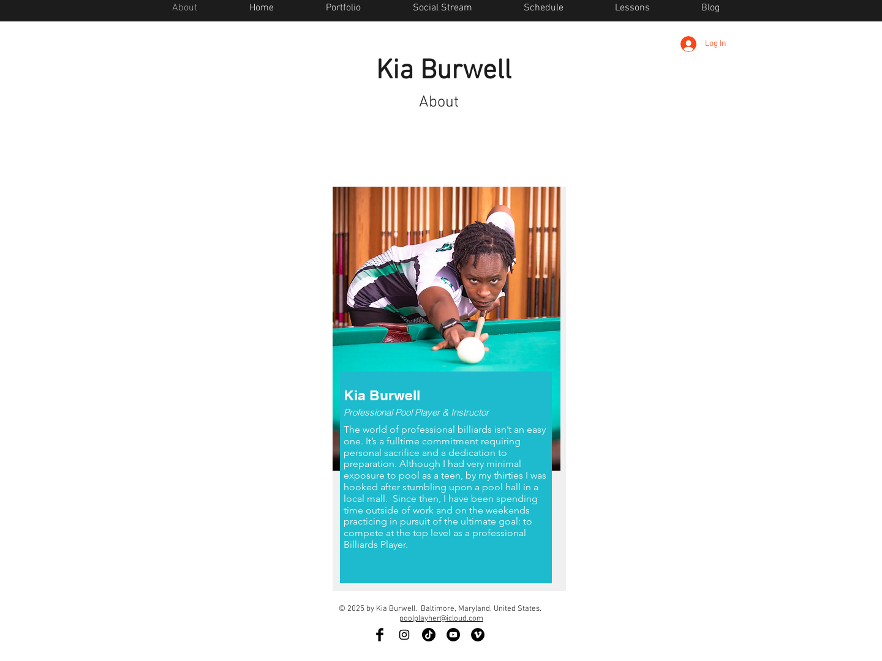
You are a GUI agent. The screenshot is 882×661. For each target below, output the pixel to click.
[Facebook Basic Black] (379, 634)
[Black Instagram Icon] (404, 634)
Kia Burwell (443, 71)
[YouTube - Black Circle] (453, 634)
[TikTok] (428, 634)
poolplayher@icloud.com (441, 619)
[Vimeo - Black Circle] (477, 634)
